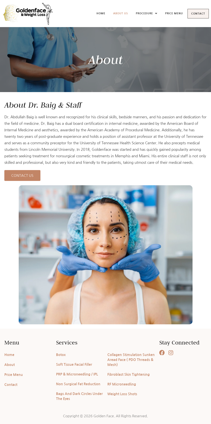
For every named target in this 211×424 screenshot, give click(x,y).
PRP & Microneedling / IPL (77, 374)
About (9, 364)
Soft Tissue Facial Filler (74, 364)
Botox (61, 354)
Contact (196, 13)
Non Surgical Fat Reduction (78, 384)
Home (96, 13)
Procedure (142, 13)
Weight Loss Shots (122, 394)
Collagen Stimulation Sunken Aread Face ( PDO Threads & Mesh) (131, 359)
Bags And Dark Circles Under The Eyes (79, 396)
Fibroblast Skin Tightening (128, 374)
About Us (116, 13)
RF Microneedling (121, 384)
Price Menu (170, 13)
